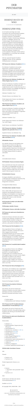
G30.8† (19, 129)
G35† (16, 333)
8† (15, 343)
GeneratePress (20, 405)
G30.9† (13, 137)
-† (10, 323)
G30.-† (23, 64)
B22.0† (20, 305)
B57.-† (17, 340)
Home (14, 403)
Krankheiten (15, 390)
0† (10, 327)
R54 (10, 383)
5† (13, 328)
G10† (22, 265)
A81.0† (4, 246)
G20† (8, 285)
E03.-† (21, 330)
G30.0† (15, 80)
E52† (19, 336)
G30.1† (15, 105)
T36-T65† (15, 331)
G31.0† (21, 226)
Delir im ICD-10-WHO (14, 391)
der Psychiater (14, 6)
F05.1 (14, 380)
